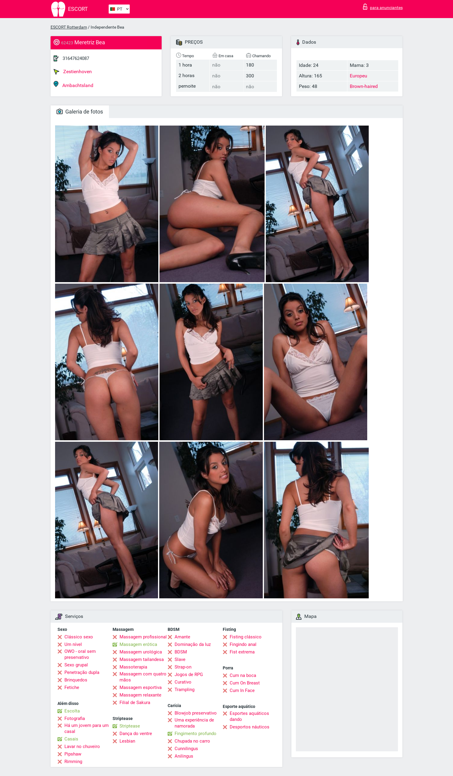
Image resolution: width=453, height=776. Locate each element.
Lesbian (127, 741)
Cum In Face (242, 690)
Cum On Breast (245, 683)
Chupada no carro (192, 741)
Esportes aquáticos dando (249, 716)
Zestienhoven (73, 72)
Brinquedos (75, 680)
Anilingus (184, 756)
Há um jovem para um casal (86, 728)
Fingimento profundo (195, 733)
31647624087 (76, 58)
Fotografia (74, 718)
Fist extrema (242, 652)
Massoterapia (133, 667)
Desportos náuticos (249, 727)
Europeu (358, 76)
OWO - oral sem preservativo (80, 654)
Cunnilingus (186, 748)
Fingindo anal (243, 644)
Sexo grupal (76, 665)
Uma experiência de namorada (194, 723)
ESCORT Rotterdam (69, 27)
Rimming (73, 761)
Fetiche (71, 687)
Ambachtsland (73, 84)
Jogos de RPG (189, 674)
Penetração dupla (81, 672)
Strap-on (183, 667)
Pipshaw (72, 754)
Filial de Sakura (134, 702)
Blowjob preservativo (196, 713)
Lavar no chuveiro (82, 746)
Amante (182, 637)
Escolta (72, 711)
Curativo (183, 682)
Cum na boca (243, 675)
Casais (71, 739)
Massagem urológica (140, 652)
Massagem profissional (143, 637)
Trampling (184, 689)
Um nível (73, 644)
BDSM (181, 652)
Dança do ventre (135, 733)
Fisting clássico (246, 637)
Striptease (129, 726)
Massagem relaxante (140, 695)
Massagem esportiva (140, 687)
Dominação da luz (193, 644)
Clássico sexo (78, 637)
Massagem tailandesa (141, 659)
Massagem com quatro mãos (142, 677)
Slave (180, 659)
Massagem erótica (138, 644)
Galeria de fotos (80, 111)
